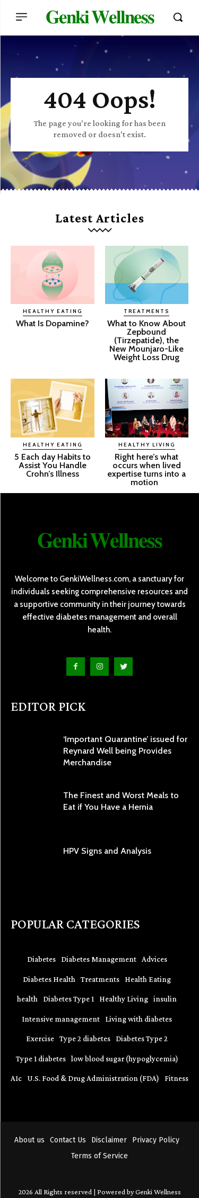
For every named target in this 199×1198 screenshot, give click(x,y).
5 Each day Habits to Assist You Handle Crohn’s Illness (52, 465)
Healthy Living (146, 444)
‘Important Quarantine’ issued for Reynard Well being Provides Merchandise (125, 751)
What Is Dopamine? (52, 323)
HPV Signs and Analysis (107, 851)
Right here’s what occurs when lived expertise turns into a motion (146, 469)
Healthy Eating (52, 311)
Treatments (146, 311)
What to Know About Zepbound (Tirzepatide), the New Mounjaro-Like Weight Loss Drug (146, 340)
